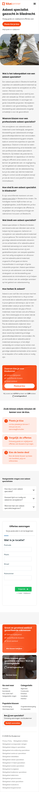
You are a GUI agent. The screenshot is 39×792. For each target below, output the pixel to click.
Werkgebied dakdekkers (10, 756)
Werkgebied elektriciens (10, 775)
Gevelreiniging (7, 707)
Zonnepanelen (26, 709)
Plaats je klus (19, 386)
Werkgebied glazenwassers (11, 778)
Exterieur (24, 693)
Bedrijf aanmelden (13, 723)
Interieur (23, 698)
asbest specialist (8, 198)
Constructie (25, 691)
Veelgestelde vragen (9, 696)
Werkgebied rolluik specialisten (12, 781)
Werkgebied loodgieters (10, 769)
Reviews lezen (11, 675)
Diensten (5, 689)
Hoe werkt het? (7, 693)
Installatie (24, 696)
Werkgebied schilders (20, 741)
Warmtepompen (8, 709)
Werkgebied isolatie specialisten (13, 766)
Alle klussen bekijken (14, 648)
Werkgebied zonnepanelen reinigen (14, 744)
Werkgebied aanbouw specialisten (14, 753)
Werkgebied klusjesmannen (11, 788)
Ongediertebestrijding (28, 707)
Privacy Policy (7, 741)
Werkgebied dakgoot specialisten (13, 747)
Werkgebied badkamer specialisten (14, 772)
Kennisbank (6, 691)
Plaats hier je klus (11, 24)
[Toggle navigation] (35, 4)
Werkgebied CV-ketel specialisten (13, 763)
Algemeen (24, 689)
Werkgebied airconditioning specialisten (16, 750)
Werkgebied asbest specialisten (13, 760)
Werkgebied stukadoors (10, 785)
